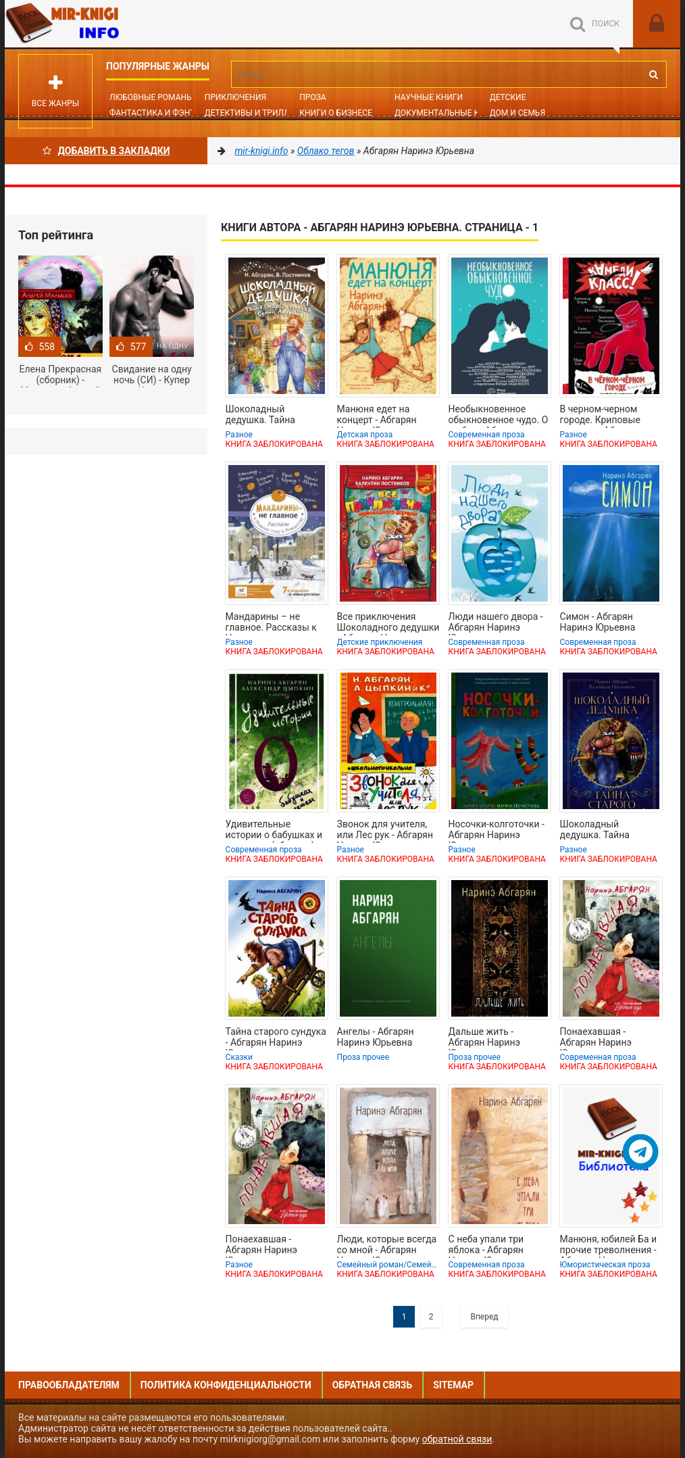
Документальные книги (448, 113)
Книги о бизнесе (335, 113)
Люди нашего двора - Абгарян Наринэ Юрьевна (496, 623)
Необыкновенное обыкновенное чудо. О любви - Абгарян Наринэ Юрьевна (499, 416)
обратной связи (457, 1439)
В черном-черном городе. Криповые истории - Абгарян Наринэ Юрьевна (600, 416)
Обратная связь (372, 1385)
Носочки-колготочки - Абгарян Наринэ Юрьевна (496, 831)
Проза (312, 97)
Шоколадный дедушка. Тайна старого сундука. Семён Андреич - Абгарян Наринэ (263, 416)
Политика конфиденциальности (226, 1385)
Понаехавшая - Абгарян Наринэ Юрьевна (596, 1038)
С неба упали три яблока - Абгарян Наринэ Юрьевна (486, 1246)
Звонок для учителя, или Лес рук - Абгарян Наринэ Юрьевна (385, 831)
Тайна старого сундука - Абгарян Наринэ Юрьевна (276, 1038)
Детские (508, 97)
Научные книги (429, 97)
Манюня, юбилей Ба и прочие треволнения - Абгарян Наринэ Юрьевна (608, 1246)
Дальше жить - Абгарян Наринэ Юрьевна (485, 1038)
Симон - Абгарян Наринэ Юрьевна (598, 622)
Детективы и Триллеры (256, 113)
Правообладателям (69, 1385)
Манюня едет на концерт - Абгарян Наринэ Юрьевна (377, 416)
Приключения (235, 97)
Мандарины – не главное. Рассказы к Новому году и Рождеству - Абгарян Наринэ (272, 623)
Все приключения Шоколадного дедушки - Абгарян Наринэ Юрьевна (388, 623)
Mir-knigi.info (106, 23)
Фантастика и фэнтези (159, 113)
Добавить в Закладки (106, 150)
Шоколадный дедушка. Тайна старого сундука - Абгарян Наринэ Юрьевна (598, 831)
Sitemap (453, 1385)
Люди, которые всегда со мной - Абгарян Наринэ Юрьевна (387, 1246)
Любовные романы (151, 97)
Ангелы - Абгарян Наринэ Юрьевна (375, 1037)
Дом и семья (517, 113)
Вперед (484, 1316)
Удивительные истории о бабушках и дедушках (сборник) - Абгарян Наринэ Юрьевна (274, 831)
